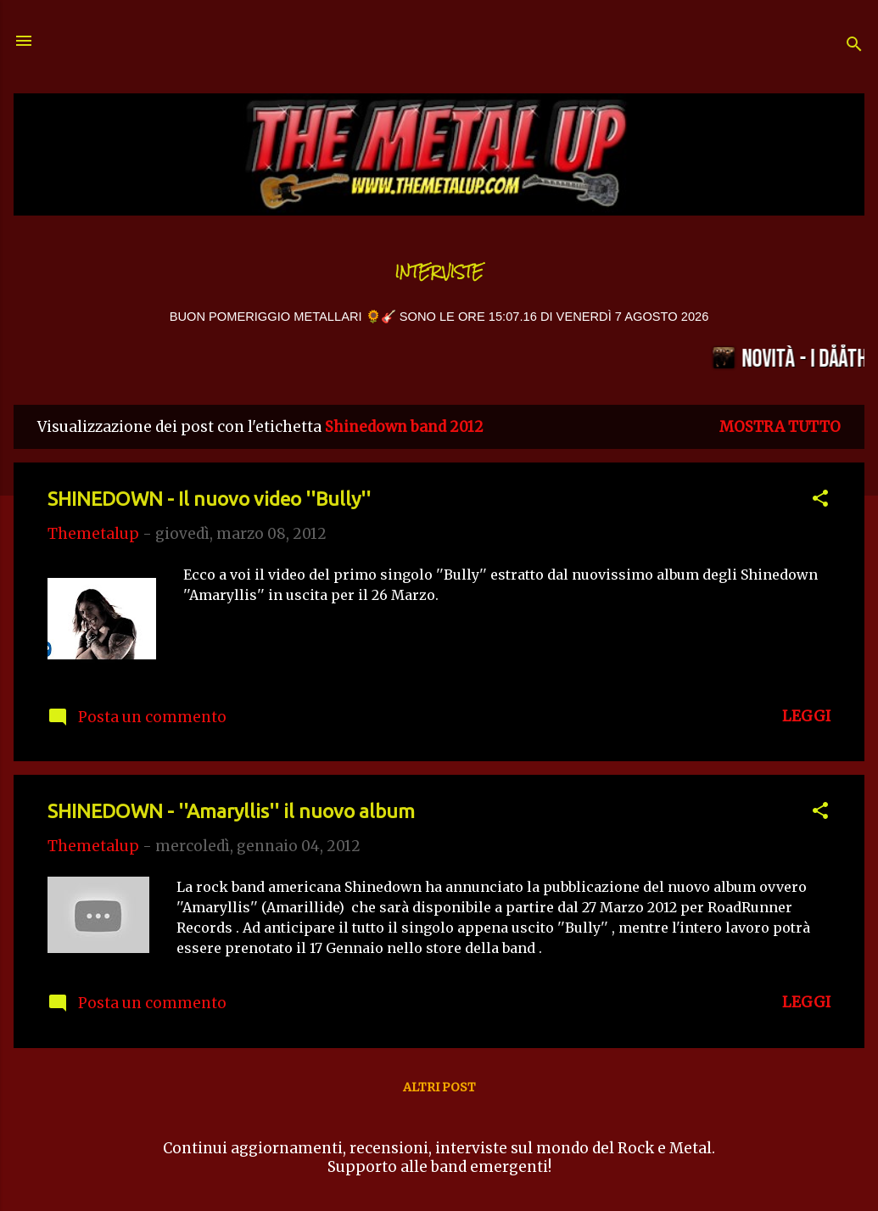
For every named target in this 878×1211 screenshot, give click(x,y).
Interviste (439, 272)
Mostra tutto (780, 427)
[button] (820, 500)
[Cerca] (854, 46)
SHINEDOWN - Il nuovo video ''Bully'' (209, 498)
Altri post (439, 1087)
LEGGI (806, 716)
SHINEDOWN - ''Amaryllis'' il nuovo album (231, 810)
